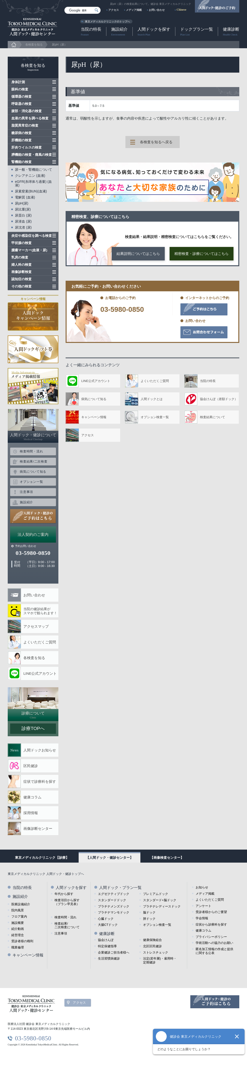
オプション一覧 (31, 482)
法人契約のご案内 (33, 534)
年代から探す (64, 894)
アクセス (113, 9)
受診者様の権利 (22, 941)
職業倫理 (17, 947)
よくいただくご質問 (155, 381)
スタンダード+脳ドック (159, 900)
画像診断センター (37, 828)
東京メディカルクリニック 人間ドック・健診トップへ (46, 874)
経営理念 (17, 935)
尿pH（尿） (59, 44)
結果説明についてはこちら (138, 254)
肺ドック (149, 918)
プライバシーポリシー (211, 937)
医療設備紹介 (20, 904)
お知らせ (202, 887)
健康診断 (231, 31)
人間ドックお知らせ (39, 750)
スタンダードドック (112, 900)
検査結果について (212, 417)
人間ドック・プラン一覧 (120, 888)
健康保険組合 (152, 940)
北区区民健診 (152, 946)
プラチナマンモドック (113, 912)
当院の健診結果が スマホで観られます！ (40, 611)
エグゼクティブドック (113, 894)
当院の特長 (91, 31)
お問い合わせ (157, 9)
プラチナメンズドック (113, 906)
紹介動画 (17, 929)
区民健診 (30, 766)
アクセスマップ (36, 626)
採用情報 (30, 813)
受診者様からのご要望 (211, 912)
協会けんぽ (106, 940)
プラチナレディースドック (162, 906)
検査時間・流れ (31, 451)
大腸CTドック (108, 925)
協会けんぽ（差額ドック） (219, 399)
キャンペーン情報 (93, 417)
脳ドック (149, 912)
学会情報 (202, 918)
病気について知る (93, 399)
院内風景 (17, 910)
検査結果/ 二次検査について (67, 925)
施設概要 (17, 923)
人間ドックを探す (153, 31)
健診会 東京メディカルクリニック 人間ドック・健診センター (32, 27)
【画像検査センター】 (167, 857)
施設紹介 (119, 31)
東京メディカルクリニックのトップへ (107, 21)
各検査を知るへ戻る (156, 142)
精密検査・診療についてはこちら (201, 254)
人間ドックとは (152, 399)
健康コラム (32, 797)
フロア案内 (19, 916)
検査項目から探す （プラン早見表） (67, 902)
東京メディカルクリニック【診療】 (42, 857)
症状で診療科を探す (39, 781)
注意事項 (26, 492)
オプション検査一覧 (155, 417)
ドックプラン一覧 (196, 31)
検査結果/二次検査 (34, 461)
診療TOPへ (33, 728)
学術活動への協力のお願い (214, 943)
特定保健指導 (107, 946)
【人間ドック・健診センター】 (109, 857)
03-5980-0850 (122, 309)
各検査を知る (34, 44)
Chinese (181, 9)
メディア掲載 (134, 9)
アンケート (203, 906)
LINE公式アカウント (95, 381)
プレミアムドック (155, 894)
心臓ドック (106, 918)
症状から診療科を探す (211, 924)
